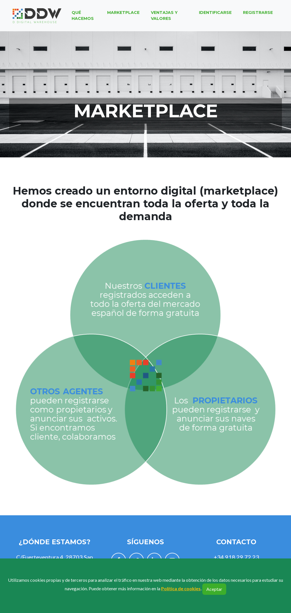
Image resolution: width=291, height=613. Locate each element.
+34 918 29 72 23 (236, 557)
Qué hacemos (83, 17)
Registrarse (258, 14)
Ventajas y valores (164, 17)
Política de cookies (181, 588)
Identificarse (215, 14)
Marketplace (123, 14)
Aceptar (214, 589)
